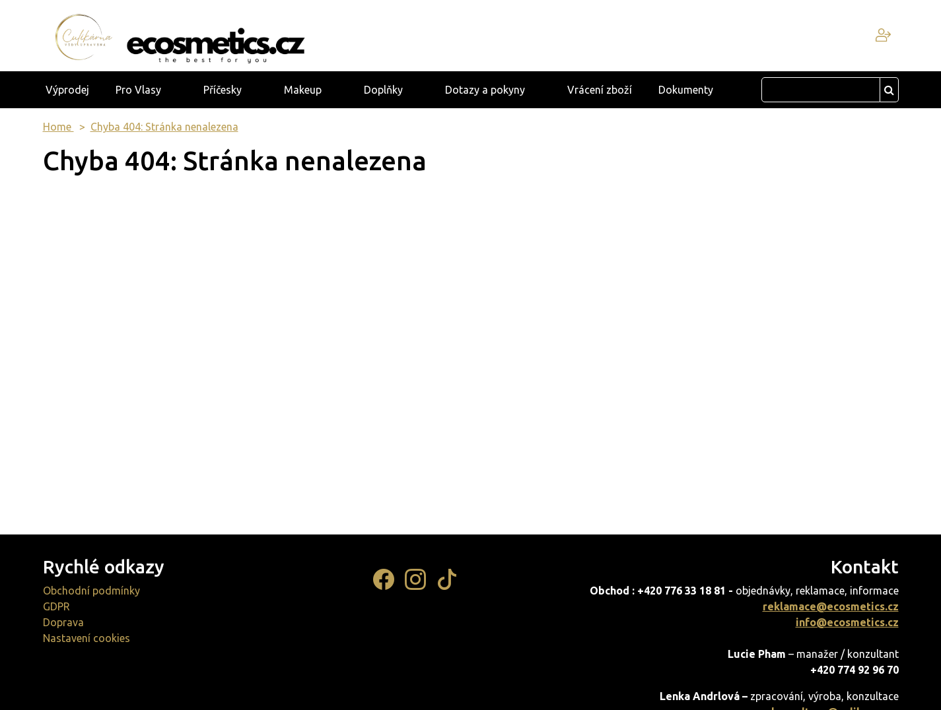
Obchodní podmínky (91, 591)
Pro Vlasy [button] (138, 90)
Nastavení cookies (86, 638)
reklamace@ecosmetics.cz (831, 606)
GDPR (56, 606)
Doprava (63, 622)
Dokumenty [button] (685, 90)
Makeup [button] (303, 90)
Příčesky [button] (222, 90)
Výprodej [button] (67, 90)
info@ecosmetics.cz (847, 622)
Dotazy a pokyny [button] (485, 90)
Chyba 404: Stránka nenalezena (164, 127)
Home (58, 127)
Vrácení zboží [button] (599, 90)
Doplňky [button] (383, 90)
